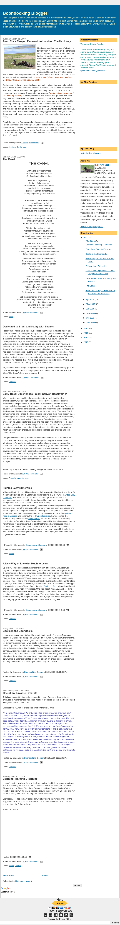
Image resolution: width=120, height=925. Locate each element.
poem (11, 317)
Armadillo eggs (15, 478)
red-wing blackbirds (41, 516)
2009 (86, 238)
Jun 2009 (90, 309)
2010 (86, 328)
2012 (86, 338)
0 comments (34, 377)
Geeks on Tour (50, 586)
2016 (86, 342)
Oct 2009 (90, 318)
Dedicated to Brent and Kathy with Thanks (28, 326)
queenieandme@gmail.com (92, 70)
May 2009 (91, 304)
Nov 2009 (90, 322)
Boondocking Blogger (25, 13)
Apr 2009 (90, 299)
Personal (12, 382)
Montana (12, 147)
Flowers (18, 866)
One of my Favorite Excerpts (20, 693)
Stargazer (104, 165)
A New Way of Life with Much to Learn (25, 563)
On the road (21, 147)
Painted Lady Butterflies (17, 487)
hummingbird (34, 518)
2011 (86, 333)
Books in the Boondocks (18, 630)
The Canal (9, 159)
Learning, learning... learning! (20, 778)
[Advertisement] (96, 127)
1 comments (34, 143)
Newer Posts (8, 875)
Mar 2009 (90, 241)
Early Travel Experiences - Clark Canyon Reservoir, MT (36, 393)
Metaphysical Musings (90, 153)
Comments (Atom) (23, 881)
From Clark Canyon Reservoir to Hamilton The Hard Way (37, 41)
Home (45, 875)
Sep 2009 (90, 313)
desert (11, 554)
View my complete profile (91, 226)
